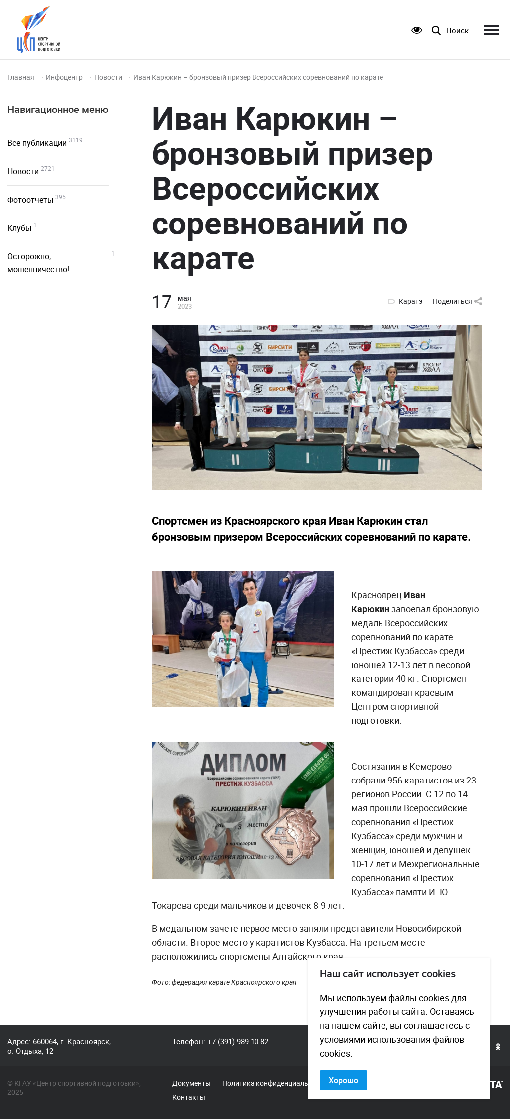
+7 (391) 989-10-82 (237, 1041)
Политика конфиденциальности (274, 1083)
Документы (191, 1083)
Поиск (457, 30)
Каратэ (411, 301)
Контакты (188, 1097)
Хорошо (343, 1080)
